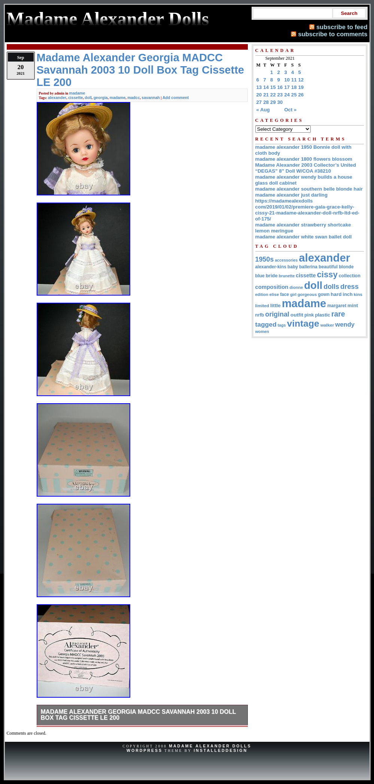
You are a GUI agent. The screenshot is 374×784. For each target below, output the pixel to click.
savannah (151, 97)
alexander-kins (270, 266)
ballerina (308, 266)
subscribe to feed (342, 27)
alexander (57, 97)
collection (350, 275)
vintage (303, 323)
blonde (346, 266)
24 (287, 95)
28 (266, 102)
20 (259, 95)
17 (287, 87)
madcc (133, 97)
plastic (322, 315)
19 (301, 87)
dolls (331, 286)
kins (358, 294)
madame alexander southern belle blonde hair (309, 189)
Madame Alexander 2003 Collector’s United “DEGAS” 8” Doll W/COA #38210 (305, 168)
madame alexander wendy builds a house (303, 177)
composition (272, 287)
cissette (75, 97)
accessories (286, 260)
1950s (264, 259)
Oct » (290, 109)
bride (272, 275)
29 (273, 102)
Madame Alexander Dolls (210, 746)
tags (282, 325)
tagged (266, 324)
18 (294, 87)
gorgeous (307, 294)
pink (309, 315)
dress (349, 286)
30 (280, 102)
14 (266, 87)
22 (273, 95)
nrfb (259, 315)
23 (280, 95)
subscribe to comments (332, 34)
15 (273, 87)
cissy (327, 274)
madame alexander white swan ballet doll (303, 237)
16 (280, 87)
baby (293, 266)
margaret (336, 305)
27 (259, 102)
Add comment (175, 97)
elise (274, 294)
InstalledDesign (220, 750)
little (275, 305)
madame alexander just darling (291, 195)
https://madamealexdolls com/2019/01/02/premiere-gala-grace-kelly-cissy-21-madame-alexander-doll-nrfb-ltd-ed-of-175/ (307, 210)
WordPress (144, 750)
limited (262, 305)
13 (259, 87)
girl (293, 294)
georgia (101, 97)
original (277, 314)
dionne (296, 287)
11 (294, 80)
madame (77, 93)
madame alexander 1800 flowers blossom (303, 159)
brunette (287, 276)
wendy (345, 324)
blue (260, 275)
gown (323, 294)
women (262, 331)
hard (336, 294)
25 (294, 95)
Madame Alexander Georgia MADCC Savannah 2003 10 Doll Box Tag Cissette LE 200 (138, 715)
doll (88, 97)
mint (352, 305)
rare (338, 314)
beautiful (328, 266)
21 (266, 95)
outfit (297, 315)
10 (287, 80)
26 (301, 95)
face (284, 294)
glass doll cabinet (276, 183)
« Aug (263, 109)
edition (261, 294)
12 (301, 80)
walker (327, 324)
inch (348, 294)
